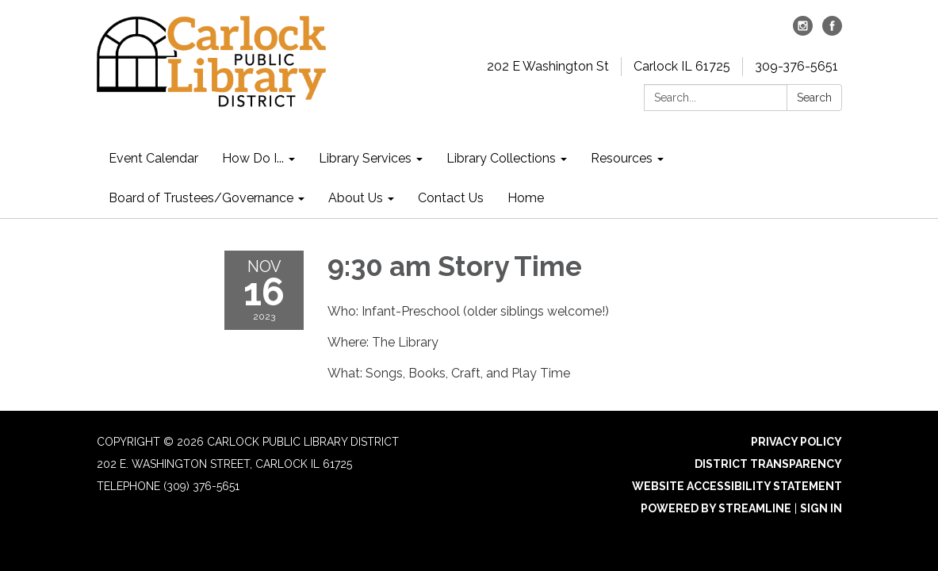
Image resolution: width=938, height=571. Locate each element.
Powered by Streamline (716, 508)
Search (814, 97)
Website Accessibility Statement (737, 486)
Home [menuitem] (525, 197)
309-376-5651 (796, 66)
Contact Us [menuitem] (451, 197)
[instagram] (803, 31)
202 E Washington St (548, 66)
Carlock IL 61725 (682, 66)
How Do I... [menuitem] (253, 158)
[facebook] (832, 31)
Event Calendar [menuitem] (153, 158)
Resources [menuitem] (622, 158)
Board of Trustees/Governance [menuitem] (201, 197)
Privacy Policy (796, 441)
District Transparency (768, 464)
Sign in (821, 508)
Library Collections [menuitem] (501, 158)
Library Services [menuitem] (365, 158)
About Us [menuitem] (355, 197)
